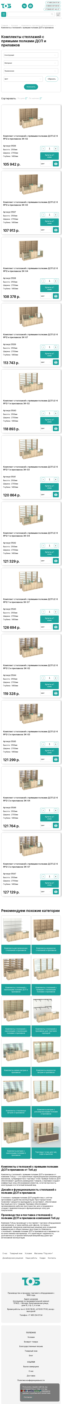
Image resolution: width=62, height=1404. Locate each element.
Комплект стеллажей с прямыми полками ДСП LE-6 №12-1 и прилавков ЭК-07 (30, 600)
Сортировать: (8, 98)
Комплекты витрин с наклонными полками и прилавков (16, 1153)
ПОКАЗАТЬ (31, 87)
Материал (8, 63)
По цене (23, 98)
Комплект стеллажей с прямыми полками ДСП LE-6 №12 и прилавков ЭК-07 (30, 336)
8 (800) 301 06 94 (52, 6)
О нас (4, 1253)
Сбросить (52, 79)
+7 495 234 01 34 (53, 2)
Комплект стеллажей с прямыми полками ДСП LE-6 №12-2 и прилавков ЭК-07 (30, 865)
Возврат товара (31, 1342)
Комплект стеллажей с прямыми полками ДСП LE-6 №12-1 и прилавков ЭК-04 (30, 534)
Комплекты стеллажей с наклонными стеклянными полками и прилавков (16, 1031)
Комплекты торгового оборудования (37, 25)
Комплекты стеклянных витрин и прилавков (16, 1112)
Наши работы (31, 1258)
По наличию (35, 98)
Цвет (6, 79)
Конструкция (9, 55)
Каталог (14, 25)
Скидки (42, 1258)
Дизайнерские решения (12, 1258)
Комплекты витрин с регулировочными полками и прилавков (46, 1112)
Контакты (52, 1258)
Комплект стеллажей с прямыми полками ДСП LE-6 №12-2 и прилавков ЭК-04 (30, 799)
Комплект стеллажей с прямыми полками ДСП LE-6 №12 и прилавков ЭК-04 (30, 269)
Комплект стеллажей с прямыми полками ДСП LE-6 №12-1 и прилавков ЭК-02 (30, 402)
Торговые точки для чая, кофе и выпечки (46, 1153)
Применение (9, 71)
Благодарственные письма (31, 1346)
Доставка (31, 1376)
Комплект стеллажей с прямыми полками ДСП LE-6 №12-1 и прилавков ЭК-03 (30, 468)
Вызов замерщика (31, 1366)
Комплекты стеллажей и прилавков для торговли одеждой (46, 1031)
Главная (4, 25)
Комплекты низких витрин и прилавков (16, 1071)
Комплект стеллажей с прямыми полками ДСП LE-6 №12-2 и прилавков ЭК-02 (30, 667)
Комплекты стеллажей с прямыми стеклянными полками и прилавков (46, 990)
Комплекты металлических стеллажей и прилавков (16, 949)
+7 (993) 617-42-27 (52, 9)
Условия (28, 1253)
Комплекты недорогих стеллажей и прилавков (46, 949)
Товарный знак (16, 1253)
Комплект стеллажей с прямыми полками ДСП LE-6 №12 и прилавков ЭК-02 (30, 137)
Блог (31, 1355)
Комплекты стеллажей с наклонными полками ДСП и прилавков (16, 990)
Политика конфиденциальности (31, 1380)
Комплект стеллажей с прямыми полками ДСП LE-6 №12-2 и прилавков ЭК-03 (30, 733)
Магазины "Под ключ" (43, 1253)
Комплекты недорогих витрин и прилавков (46, 1071)
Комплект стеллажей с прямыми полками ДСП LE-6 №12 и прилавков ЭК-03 (30, 203)
